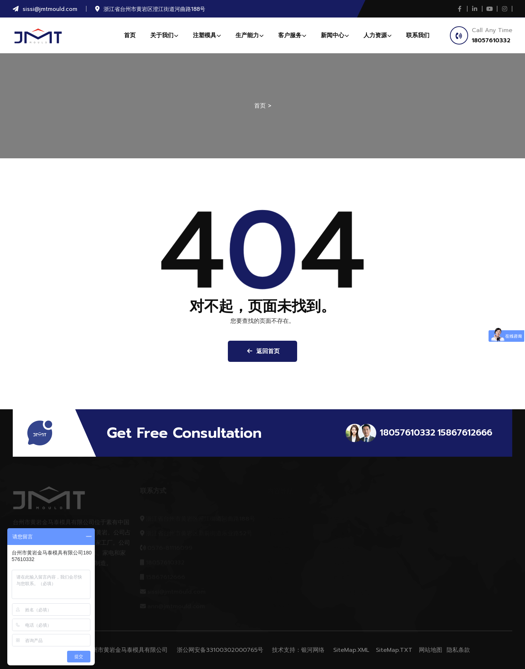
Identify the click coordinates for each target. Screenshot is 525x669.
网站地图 (430, 650)
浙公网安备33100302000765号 (220, 650)
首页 (130, 35)
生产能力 (250, 35)
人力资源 (377, 35)
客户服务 (292, 35)
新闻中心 (335, 35)
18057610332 (491, 40)
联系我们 (417, 35)
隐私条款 (458, 650)
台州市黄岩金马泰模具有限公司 (127, 650)
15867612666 (465, 433)
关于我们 (164, 35)
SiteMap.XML (351, 650)
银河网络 (312, 650)
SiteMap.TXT (394, 650)
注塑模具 (207, 35)
